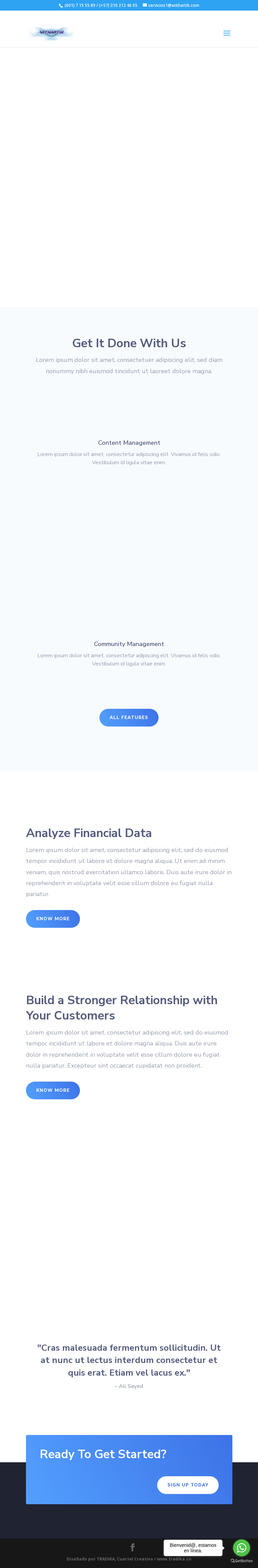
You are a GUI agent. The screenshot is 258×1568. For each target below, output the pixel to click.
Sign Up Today (187, 1485)
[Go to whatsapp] (241, 1547)
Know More (53, 919)
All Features (129, 718)
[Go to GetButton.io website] (242, 1561)
